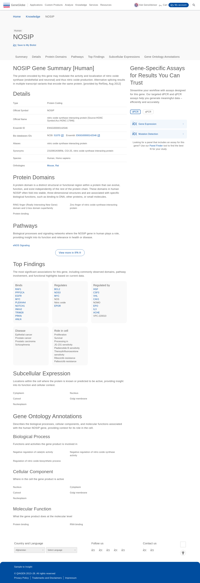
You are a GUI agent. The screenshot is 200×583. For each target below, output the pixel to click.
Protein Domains (56, 56)
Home (17, 16)
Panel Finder (156, 145)
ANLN (18, 319)
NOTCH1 (20, 306)
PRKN (18, 316)
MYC (17, 299)
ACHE (96, 312)
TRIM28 (19, 312)
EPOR (57, 306)
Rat (57, 165)
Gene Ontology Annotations (162, 56)
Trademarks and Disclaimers (47, 578)
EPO (95, 306)
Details (36, 56)
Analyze (69, 5)
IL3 (95, 309)
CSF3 (96, 292)
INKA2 (18, 309)
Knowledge (81, 5)
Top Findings (96, 56)
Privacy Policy (21, 578)
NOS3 (57, 292)
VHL (95, 296)
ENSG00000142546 (88, 135)
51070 (59, 135)
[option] (18, 30)
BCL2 (57, 289)
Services (93, 5)
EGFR (18, 296)
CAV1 (96, 299)
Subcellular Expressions (124, 56)
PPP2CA (19, 292)
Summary (21, 56)
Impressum (71, 578)
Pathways (77, 56)
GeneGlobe (18, 5)
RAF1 (18, 289)
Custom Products (54, 5)
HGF (95, 289)
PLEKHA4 (20, 302)
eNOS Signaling (21, 245)
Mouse (50, 165)
